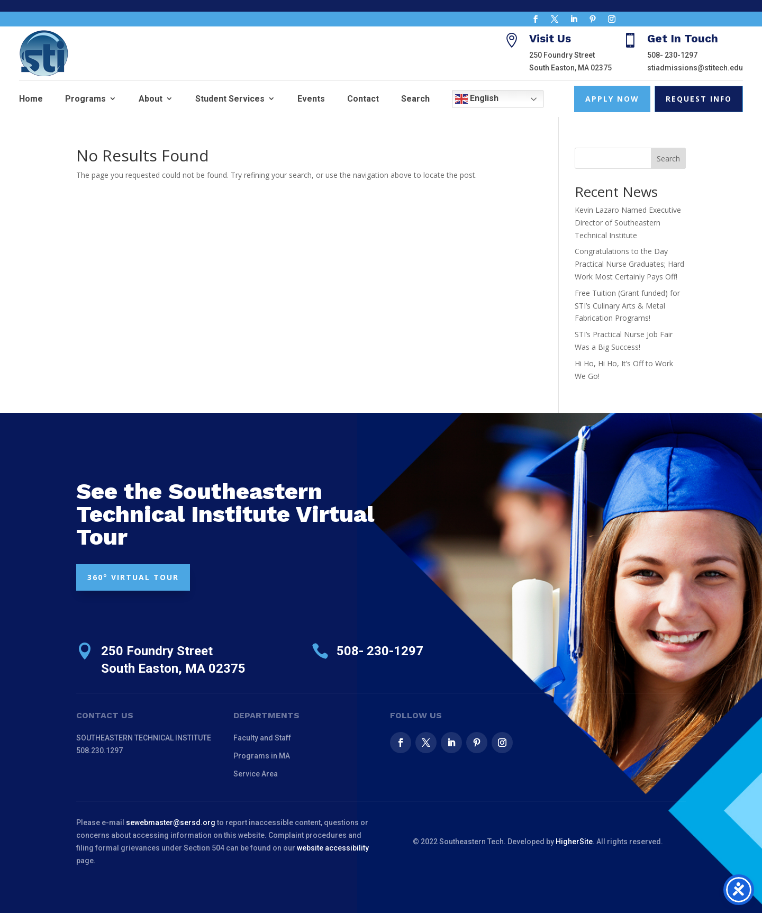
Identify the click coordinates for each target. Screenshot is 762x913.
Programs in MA (261, 756)
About (150, 99)
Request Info (699, 99)
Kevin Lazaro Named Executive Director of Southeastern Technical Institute (628, 222)
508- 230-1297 (672, 55)
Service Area (255, 774)
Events (311, 99)
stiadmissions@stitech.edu (695, 68)
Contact (363, 99)
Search (415, 99)
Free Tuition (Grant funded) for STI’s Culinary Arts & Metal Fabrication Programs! (627, 305)
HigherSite (574, 841)
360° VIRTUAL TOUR (133, 577)
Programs (85, 99)
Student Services (230, 99)
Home (31, 99)
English (476, 99)
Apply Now (612, 99)
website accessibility (333, 848)
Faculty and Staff (262, 738)
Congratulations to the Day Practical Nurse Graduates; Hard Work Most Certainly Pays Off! (629, 264)
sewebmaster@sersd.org (170, 822)
